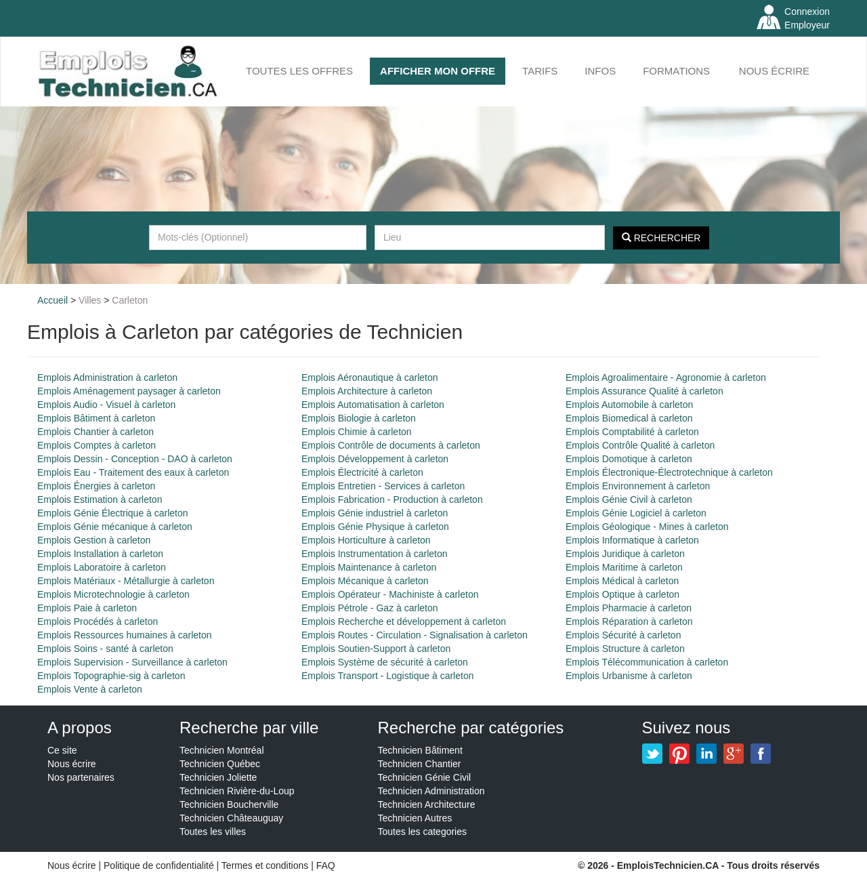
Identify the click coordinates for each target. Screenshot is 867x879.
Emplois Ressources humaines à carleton (124, 635)
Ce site (62, 750)
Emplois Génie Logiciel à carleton (636, 513)
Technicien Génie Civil (424, 777)
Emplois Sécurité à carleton (623, 635)
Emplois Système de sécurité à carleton (384, 662)
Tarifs (539, 71)
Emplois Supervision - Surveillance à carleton (132, 662)
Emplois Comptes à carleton (96, 445)
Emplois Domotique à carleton (629, 458)
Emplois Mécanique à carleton (365, 580)
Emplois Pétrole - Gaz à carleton (369, 607)
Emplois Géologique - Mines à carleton (647, 526)
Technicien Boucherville (228, 804)
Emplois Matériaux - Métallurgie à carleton (125, 580)
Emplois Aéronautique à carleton (369, 377)
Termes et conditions (266, 865)
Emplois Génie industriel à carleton (374, 513)
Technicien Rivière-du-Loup (237, 790)
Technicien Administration (431, 790)
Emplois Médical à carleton (622, 580)
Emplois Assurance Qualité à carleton (644, 391)
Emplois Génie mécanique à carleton (114, 526)
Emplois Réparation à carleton (629, 621)
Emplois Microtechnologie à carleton (113, 594)
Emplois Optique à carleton (622, 594)
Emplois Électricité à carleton (362, 472)
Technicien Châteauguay (231, 818)
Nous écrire (774, 71)
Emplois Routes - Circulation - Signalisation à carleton (414, 635)
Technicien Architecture (426, 804)
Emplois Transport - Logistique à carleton (387, 675)
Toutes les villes (212, 831)
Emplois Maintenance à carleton (368, 567)
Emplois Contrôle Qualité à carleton (640, 445)
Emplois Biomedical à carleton (629, 418)
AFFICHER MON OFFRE (437, 71)
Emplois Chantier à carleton (95, 431)
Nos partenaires (80, 777)
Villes (90, 300)
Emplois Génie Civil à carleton (629, 499)
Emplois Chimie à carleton (356, 431)
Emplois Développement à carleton (374, 458)
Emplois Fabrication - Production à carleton (392, 499)
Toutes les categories (422, 831)
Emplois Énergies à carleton (96, 486)
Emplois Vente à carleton (89, 689)
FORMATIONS (676, 71)
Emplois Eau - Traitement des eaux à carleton (133, 472)
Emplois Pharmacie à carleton (629, 607)
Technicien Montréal (221, 750)
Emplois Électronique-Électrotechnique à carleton (669, 472)
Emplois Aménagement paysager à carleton (129, 391)
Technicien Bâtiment (420, 750)
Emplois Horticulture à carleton (366, 540)
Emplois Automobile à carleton (629, 404)
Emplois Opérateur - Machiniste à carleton (389, 594)
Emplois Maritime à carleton (624, 567)
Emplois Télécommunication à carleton (647, 662)
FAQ (325, 865)
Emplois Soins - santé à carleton (105, 648)
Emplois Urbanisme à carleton (629, 675)
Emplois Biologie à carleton (358, 418)
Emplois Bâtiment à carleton (96, 418)
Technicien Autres (415, 818)
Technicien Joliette (218, 777)
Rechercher (661, 237)
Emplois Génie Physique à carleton (375, 526)
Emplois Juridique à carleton (625, 553)
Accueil (52, 300)
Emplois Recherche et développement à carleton (403, 621)
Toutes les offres (299, 71)
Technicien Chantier (419, 763)
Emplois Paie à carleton (87, 607)
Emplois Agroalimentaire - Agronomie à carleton (666, 377)
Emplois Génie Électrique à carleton (112, 513)
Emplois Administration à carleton (107, 377)
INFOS (600, 71)
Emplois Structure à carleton (625, 648)
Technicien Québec (219, 763)
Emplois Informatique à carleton (632, 540)
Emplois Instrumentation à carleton (374, 553)
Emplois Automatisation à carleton (372, 404)
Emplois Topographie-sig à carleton (111, 675)
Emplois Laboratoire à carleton (101, 567)
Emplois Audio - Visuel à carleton (106, 404)
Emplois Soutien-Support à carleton (375, 648)
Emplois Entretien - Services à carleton (383, 486)
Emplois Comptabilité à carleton (632, 431)
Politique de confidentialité (159, 865)
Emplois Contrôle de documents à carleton (390, 445)
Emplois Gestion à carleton (93, 540)
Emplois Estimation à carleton (99, 499)
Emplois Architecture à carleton (366, 391)
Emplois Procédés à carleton (97, 621)
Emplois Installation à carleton (100, 553)
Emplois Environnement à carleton (638, 486)
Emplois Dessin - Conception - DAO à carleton (134, 458)
